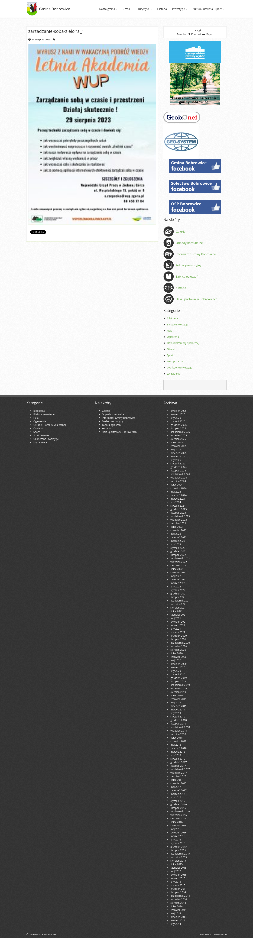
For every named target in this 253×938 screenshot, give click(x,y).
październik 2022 (180, 558)
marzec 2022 (177, 583)
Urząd (127, 9)
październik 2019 (180, 685)
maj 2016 (175, 829)
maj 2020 (175, 660)
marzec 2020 (177, 667)
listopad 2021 (178, 597)
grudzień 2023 (178, 509)
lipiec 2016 (176, 822)
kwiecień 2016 (178, 832)
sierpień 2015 (178, 860)
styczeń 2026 (177, 421)
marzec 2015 (177, 878)
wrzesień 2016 (178, 815)
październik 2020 (180, 642)
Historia (162, 9)
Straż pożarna (175, 361)
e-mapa (181, 288)
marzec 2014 (177, 920)
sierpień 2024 (178, 481)
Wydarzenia (173, 373)
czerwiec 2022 (178, 572)
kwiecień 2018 (178, 748)
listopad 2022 (178, 555)
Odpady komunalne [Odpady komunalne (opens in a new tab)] (189, 243)
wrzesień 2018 (178, 730)
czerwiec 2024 (178, 488)
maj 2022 (175, 576)
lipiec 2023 (176, 526)
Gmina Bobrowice (55, 8)
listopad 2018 (178, 723)
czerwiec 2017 (178, 783)
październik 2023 (180, 516)
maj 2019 (175, 702)
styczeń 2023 (177, 547)
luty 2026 (175, 417)
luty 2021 (175, 628)
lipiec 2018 (176, 737)
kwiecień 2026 (178, 410)
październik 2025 (180, 432)
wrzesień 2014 (178, 899)
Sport (170, 355)
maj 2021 (175, 618)
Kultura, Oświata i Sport (208, 9)
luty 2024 (175, 502)
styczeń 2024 (177, 505)
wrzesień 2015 (178, 857)
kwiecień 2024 (178, 495)
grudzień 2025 (178, 424)
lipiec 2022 (176, 569)
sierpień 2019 (178, 692)
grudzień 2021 (178, 593)
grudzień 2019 (178, 678)
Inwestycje (179, 9)
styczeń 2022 (177, 590)
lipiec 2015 (176, 864)
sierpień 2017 (178, 776)
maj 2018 (175, 744)
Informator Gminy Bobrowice (196, 254)
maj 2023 (175, 533)
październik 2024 (180, 474)
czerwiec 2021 (178, 614)
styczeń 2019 (177, 716)
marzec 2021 (177, 625)
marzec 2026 (177, 414)
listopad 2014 (178, 892)
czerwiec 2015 (178, 867)
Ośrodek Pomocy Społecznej (183, 343)
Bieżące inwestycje (177, 324)
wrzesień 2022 (178, 562)
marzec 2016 (177, 836)
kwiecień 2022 (178, 579)
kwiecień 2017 (178, 790)
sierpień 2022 (178, 565)
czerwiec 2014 (178, 909)
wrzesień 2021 (178, 604)
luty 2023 (175, 544)
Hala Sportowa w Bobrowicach (196, 299)
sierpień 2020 (178, 649)
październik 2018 (180, 727)
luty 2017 (175, 797)
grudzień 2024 (178, 467)
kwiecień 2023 (178, 537)
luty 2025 (175, 460)
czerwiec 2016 (178, 825)
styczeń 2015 (177, 885)
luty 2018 (175, 755)
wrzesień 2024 (178, 477)
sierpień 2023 (178, 523)
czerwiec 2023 (178, 530)
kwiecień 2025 (178, 453)
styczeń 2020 (177, 674)
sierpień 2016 (178, 818)
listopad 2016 (178, 808)
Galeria (181, 231)
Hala (169, 330)
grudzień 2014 (178, 888)
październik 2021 (180, 600)
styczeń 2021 (177, 632)
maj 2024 (175, 491)
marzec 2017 (177, 793)
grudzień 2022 (178, 551)
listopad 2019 (178, 681)
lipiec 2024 (176, 484)
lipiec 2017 (176, 779)
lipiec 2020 (176, 653)
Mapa (207, 34)
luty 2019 (175, 713)
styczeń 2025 (177, 463)
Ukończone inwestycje (179, 367)
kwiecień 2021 (178, 621)
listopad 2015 (178, 850)
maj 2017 (175, 786)
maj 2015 (175, 871)
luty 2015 (175, 881)
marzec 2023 (177, 540)
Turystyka (145, 9)
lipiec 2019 (176, 695)
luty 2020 (175, 670)
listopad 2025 (178, 428)
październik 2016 (180, 811)
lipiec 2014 (176, 906)
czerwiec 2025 (178, 446)
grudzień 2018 (178, 720)
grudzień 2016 (178, 804)
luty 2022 (175, 586)
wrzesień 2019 (178, 688)
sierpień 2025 (178, 439)
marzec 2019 (177, 709)
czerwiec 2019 (178, 699)
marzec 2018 (177, 751)
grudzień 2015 (178, 846)
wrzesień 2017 (178, 772)
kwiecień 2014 (178, 916)
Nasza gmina (108, 9)
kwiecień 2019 (178, 706)
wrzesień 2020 (178, 646)
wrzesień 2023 (178, 519)
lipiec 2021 (176, 611)
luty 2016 (175, 839)
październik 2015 (180, 853)
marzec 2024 (177, 498)
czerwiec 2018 (178, 741)
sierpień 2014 (178, 902)
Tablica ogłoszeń (187, 276)
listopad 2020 (178, 639)
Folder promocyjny (188, 265)
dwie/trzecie (220, 934)
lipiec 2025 (176, 442)
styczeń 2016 (177, 843)
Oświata (171, 349)
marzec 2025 (177, 456)
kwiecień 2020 (178, 663)
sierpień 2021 (178, 607)
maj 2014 (175, 913)
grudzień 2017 (178, 762)
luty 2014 (175, 924)
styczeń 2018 (177, 758)
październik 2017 (180, 769)
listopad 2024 (178, 470)
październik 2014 (180, 895)
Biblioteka (172, 318)
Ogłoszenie (173, 336)
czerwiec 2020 (178, 656)
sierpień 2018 (178, 734)
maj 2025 (175, 449)
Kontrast (194, 34)
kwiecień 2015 (178, 874)
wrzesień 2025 (178, 435)
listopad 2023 (178, 512)
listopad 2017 (178, 765)
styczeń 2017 (177, 801)
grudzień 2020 (178, 635)
